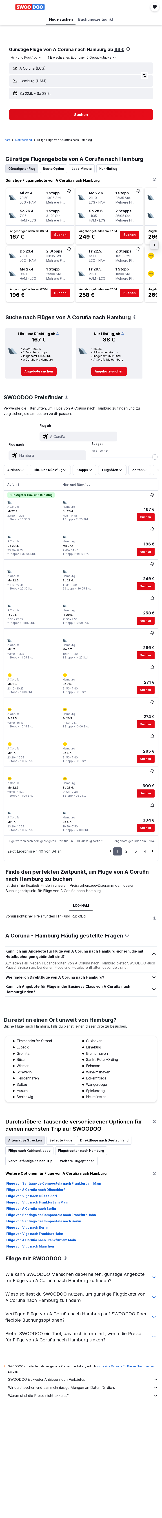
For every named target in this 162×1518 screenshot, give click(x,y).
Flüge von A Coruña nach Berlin (31, 1208)
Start (7, 140)
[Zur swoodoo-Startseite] (30, 7)
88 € (119, 49)
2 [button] (126, 851)
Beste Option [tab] (53, 169)
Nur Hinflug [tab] (108, 169)
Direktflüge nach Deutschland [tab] (104, 1140)
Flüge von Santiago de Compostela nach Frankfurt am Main (53, 1183)
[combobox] (26, 57)
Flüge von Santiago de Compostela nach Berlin (43, 1221)
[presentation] (128, 49)
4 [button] (145, 851)
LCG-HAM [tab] (81, 905)
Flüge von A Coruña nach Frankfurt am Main (41, 1240)
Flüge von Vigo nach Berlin (27, 1227)
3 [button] (136, 851)
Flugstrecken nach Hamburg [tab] (81, 1150)
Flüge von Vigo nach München (30, 1246)
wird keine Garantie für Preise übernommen (125, 1366)
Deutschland (23, 140)
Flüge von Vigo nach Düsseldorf (31, 1196)
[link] (39, 371)
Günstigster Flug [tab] (21, 169)
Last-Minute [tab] (82, 169)
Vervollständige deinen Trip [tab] (30, 1161)
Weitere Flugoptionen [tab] (77, 1161)
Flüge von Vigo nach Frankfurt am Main (37, 1202)
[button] (8, 7)
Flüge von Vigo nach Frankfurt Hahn (34, 1234)
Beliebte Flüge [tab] (60, 1140)
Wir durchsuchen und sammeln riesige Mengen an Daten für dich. (83, 1387)
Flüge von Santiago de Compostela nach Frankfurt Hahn (51, 1215)
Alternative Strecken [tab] (25, 1140)
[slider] (155, 457)
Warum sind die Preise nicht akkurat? (83, 1395)
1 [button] (117, 851)
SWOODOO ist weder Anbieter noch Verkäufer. (83, 1379)
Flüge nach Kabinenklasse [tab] (29, 1150)
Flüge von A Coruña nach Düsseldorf (35, 1190)
